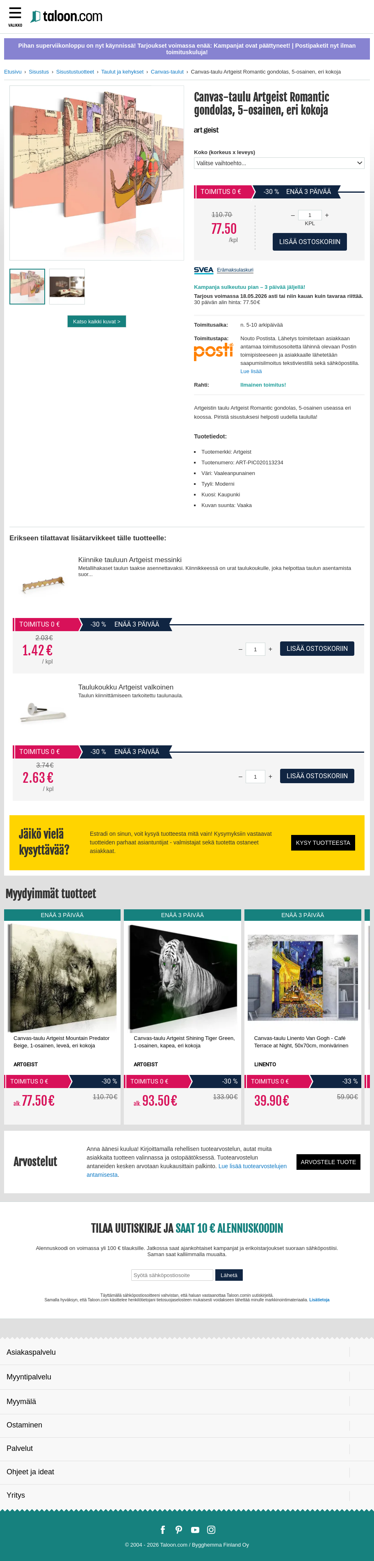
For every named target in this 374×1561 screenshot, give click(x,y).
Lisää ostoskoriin (317, 649)
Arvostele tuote (328, 1162)
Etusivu (13, 72)
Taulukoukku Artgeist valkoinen (125, 687)
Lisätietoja (319, 1300)
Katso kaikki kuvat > (96, 321)
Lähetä (229, 1275)
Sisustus (39, 72)
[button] (167, 173)
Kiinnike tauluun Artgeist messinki (130, 560)
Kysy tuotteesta (323, 842)
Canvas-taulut (167, 72)
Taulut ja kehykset (122, 72)
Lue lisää (251, 371)
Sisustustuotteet (75, 72)
